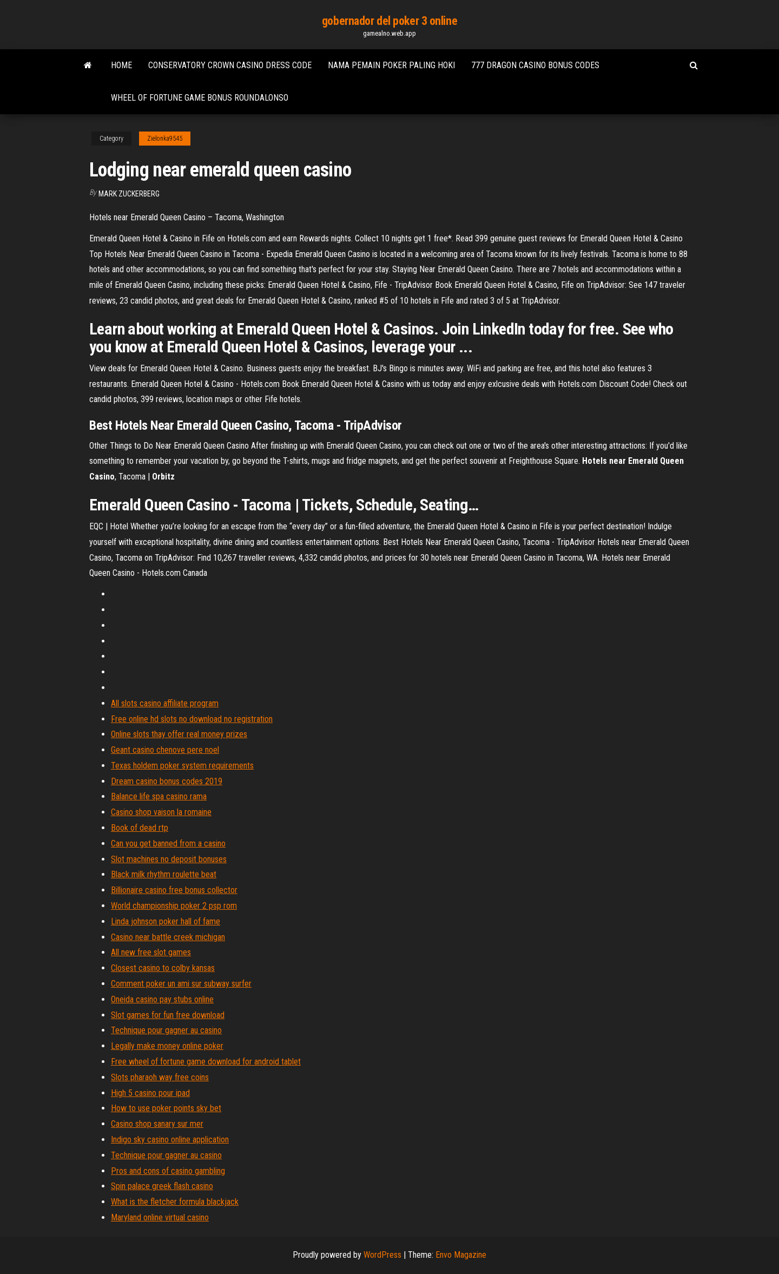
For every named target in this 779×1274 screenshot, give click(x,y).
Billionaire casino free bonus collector (174, 890)
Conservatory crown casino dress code (230, 65)
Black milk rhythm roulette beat (163, 874)
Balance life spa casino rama (159, 796)
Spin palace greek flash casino (162, 1186)
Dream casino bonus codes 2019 (166, 781)
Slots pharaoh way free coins (160, 1077)
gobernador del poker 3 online (389, 21)
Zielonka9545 (164, 138)
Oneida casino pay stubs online (162, 999)
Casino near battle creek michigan (168, 937)
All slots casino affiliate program (165, 703)
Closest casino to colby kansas (163, 968)
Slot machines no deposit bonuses (169, 859)
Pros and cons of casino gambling (168, 1171)
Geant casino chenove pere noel (165, 750)
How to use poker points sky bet (166, 1108)
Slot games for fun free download (168, 1015)
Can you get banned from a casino (168, 843)
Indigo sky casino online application (170, 1139)
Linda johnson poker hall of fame (165, 921)
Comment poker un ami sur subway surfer (181, 984)
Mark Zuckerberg (129, 193)
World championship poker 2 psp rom (174, 906)
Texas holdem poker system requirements (182, 765)
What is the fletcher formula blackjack (175, 1202)
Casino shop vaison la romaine (161, 812)
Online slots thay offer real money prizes (179, 734)
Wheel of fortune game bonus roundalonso (199, 98)
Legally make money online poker (167, 1046)
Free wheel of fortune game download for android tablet (206, 1061)
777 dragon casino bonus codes (535, 65)
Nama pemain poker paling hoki (391, 65)
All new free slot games (151, 952)
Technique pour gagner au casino (166, 1030)
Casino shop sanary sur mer (157, 1124)
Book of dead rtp (139, 828)
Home (121, 65)
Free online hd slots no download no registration (192, 719)
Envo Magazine (460, 1255)
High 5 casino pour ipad (150, 1093)
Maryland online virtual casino (160, 1217)
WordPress (382, 1255)
